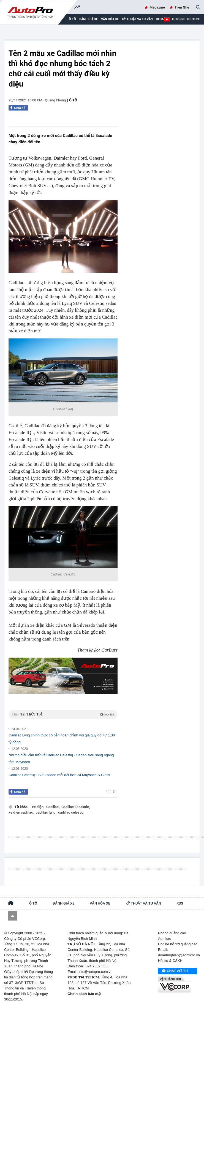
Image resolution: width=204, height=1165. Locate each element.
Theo (63, 714)
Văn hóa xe (110, 19)
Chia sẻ (19, 108)
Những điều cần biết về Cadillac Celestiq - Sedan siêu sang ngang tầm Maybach (61, 758)
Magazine (157, 7)
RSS (179, 903)
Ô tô (73, 100)
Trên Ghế (182, 7)
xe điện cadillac (21, 812)
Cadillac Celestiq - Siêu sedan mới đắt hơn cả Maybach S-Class (59, 775)
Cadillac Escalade (75, 807)
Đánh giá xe (88, 19)
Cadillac (52, 807)
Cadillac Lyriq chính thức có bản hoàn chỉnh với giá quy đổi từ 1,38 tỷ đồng (62, 738)
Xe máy (161, 19)
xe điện (38, 807)
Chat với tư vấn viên (175, 971)
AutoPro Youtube (186, 19)
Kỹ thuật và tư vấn (137, 19)
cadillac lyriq (46, 812)
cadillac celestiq (70, 812)
